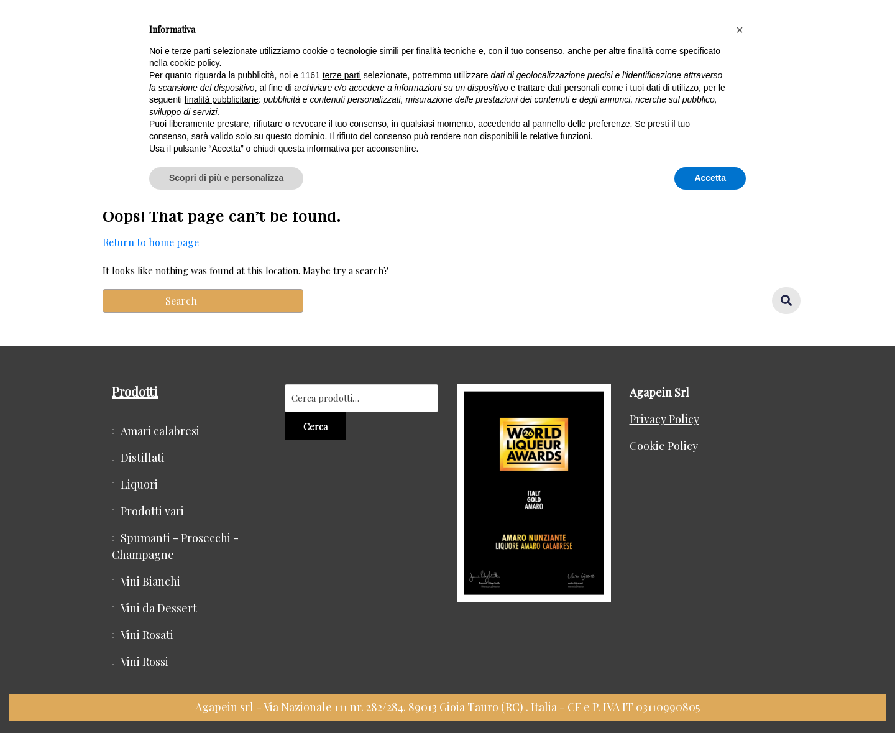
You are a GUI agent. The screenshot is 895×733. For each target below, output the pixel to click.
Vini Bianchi (150, 581)
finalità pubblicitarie (222, 99)
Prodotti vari (152, 511)
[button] (740, 30)
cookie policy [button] (194, 63)
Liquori (139, 484)
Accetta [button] (710, 178)
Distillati (143, 457)
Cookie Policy (664, 445)
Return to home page (151, 242)
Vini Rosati (147, 634)
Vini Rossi (144, 661)
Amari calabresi (160, 430)
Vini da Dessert (159, 608)
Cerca (315, 426)
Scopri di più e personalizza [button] (226, 178)
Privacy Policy (664, 419)
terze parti (342, 75)
